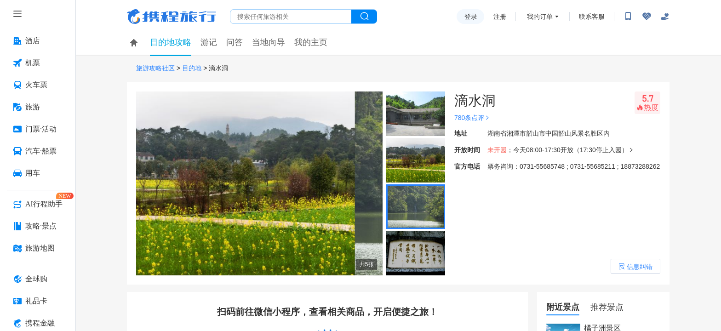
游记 (208, 42)
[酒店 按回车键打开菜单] (38, 41)
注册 (499, 16)
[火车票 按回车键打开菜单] (38, 85)
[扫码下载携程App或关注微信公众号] (628, 16)
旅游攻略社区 (155, 68)
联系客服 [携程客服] (592, 16)
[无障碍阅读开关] (646, 16)
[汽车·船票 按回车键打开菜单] (38, 151)
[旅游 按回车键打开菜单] (38, 107)
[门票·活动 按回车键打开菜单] (38, 129)
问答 (234, 42)
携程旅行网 (171, 16)
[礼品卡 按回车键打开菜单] (38, 301)
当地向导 (268, 42)
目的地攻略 (170, 42)
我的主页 (310, 42)
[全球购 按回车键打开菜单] (38, 279)
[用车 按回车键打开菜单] (38, 173)
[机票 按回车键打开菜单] (38, 63)
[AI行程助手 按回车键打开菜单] (38, 204)
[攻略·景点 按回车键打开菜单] (38, 226)
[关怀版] (665, 16)
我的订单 (540, 16)
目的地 (191, 68)
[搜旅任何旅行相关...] (290, 16)
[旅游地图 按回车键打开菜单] (38, 248)
